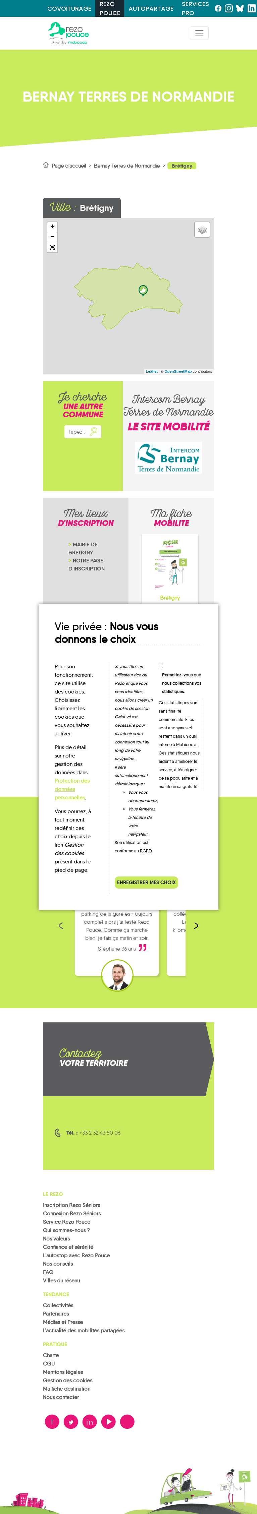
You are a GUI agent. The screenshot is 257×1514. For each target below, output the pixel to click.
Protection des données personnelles (72, 789)
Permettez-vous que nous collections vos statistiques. (181, 683)
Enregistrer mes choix (146, 882)
